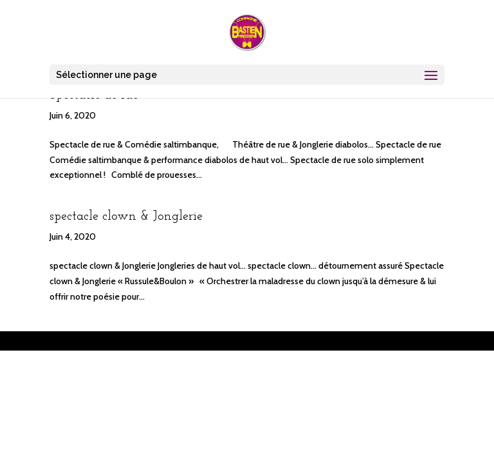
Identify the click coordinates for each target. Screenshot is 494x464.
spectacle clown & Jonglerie (126, 216)
